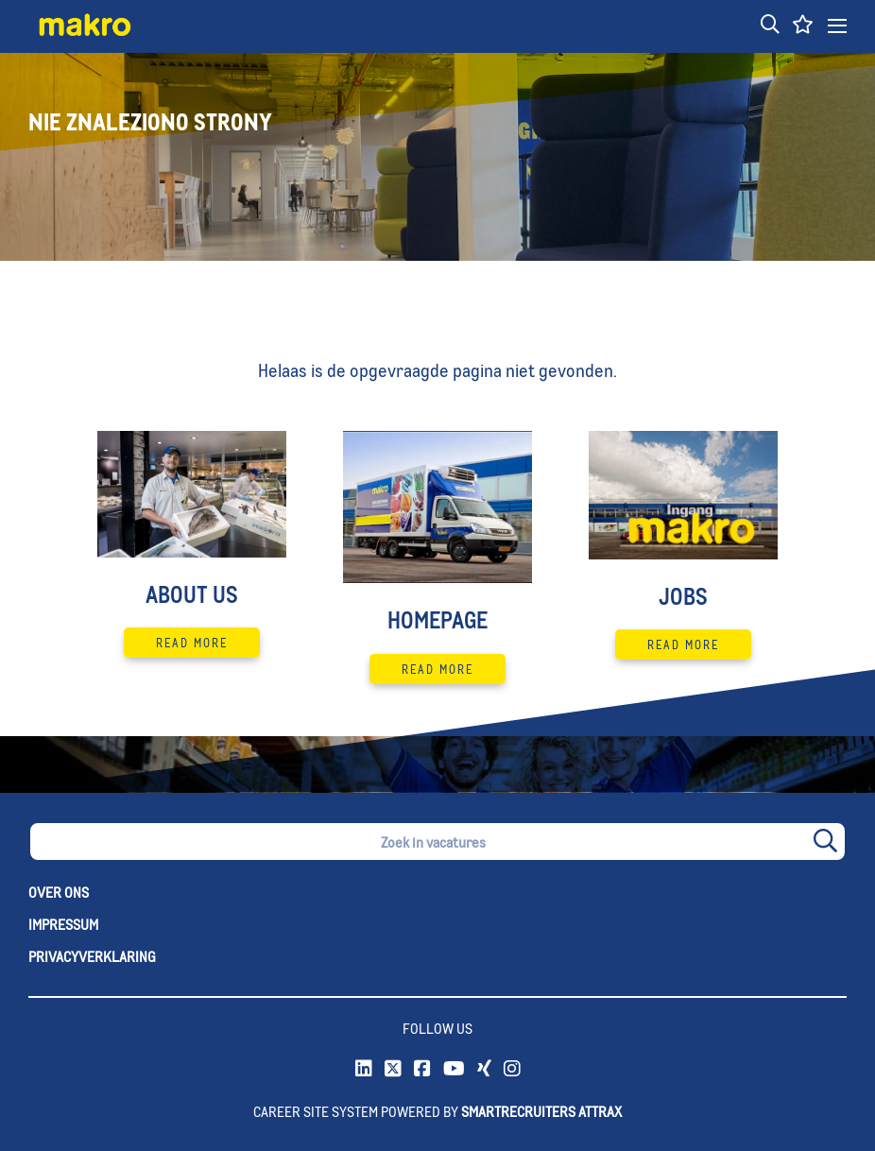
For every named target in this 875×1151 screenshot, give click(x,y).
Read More (192, 642)
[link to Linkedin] (364, 1069)
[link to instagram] (512, 1069)
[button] (770, 25)
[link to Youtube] (454, 1069)
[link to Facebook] (422, 1069)
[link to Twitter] (393, 1069)
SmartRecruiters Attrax (541, 1111)
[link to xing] (484, 1069)
